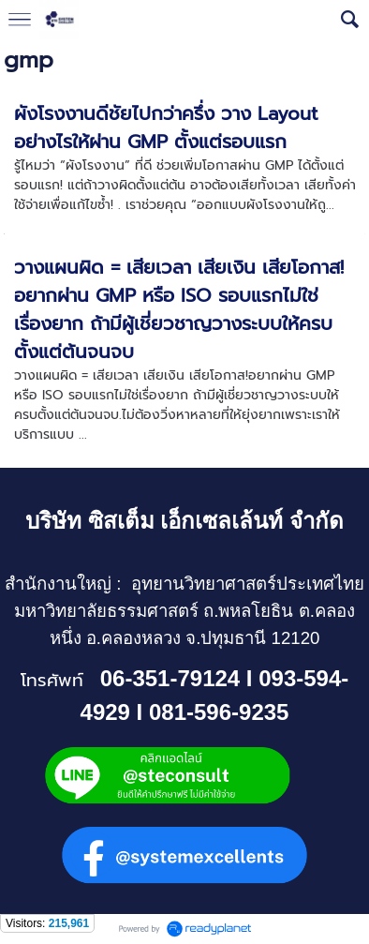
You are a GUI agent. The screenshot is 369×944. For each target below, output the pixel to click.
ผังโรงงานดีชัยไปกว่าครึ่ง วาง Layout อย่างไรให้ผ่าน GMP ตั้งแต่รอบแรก (165, 127)
